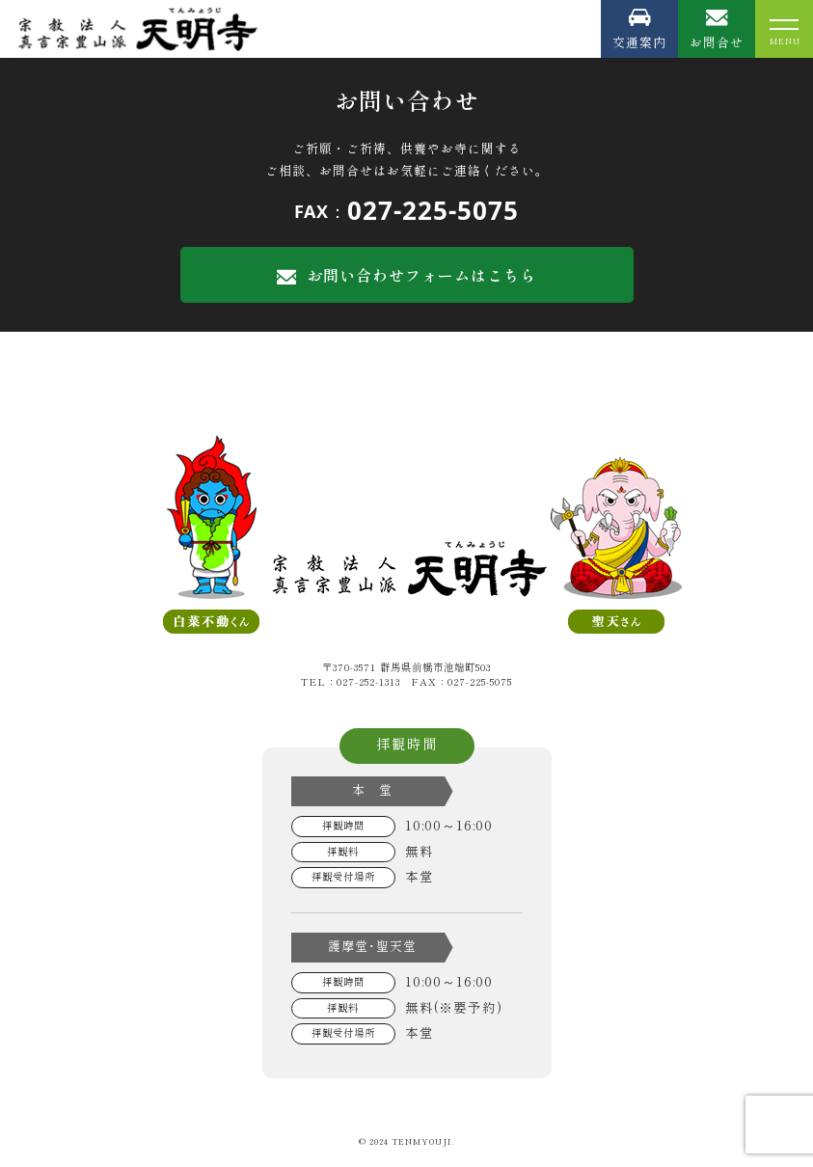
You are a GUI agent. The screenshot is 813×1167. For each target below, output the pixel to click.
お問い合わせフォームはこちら (406, 274)
